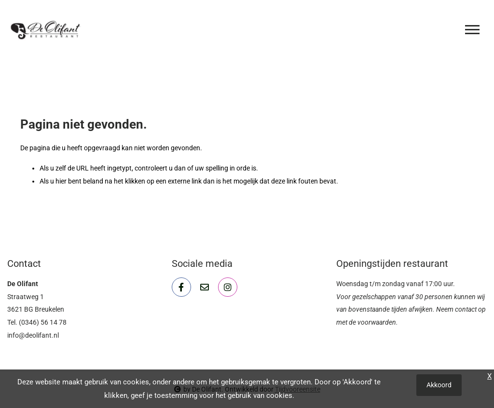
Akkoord (439, 385)
